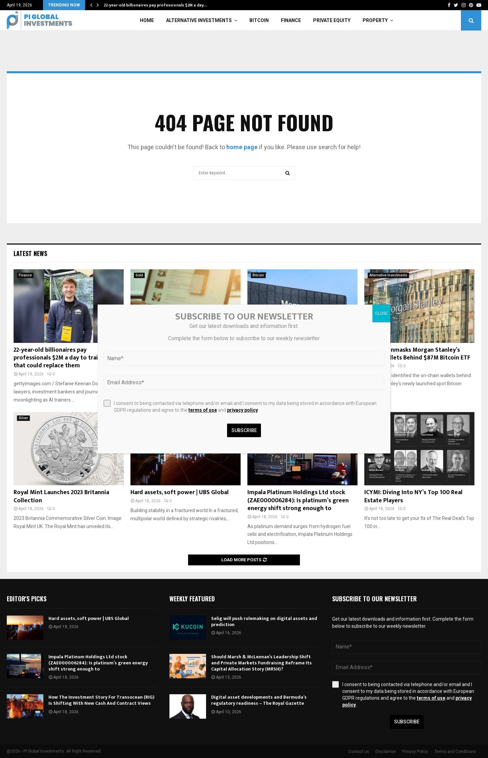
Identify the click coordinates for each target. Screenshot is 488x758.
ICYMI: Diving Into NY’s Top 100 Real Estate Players (413, 496)
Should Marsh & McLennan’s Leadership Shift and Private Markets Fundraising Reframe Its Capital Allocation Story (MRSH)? (261, 663)
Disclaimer (385, 751)
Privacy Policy (415, 751)
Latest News (30, 253)
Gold (139, 275)
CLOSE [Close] (381, 313)
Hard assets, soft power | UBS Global (179, 492)
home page (242, 147)
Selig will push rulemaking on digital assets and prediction (264, 621)
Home (147, 20)
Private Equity (331, 20)
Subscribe (407, 721)
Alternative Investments (199, 20)
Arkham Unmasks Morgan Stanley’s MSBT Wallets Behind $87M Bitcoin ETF (417, 354)
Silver (23, 418)
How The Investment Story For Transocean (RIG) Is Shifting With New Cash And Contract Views (101, 700)
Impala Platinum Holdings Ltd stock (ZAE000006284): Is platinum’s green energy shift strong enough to (298, 500)
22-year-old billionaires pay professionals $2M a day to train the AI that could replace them (66, 358)
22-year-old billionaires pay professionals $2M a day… (155, 5)
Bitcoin (259, 20)
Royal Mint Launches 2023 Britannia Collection (61, 496)
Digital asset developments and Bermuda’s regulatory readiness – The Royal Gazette (259, 700)
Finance (291, 20)
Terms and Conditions (455, 751)
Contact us (358, 751)
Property (375, 20)
